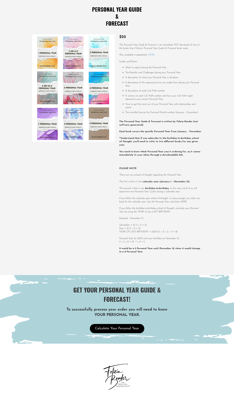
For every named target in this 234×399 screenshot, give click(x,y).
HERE (151, 55)
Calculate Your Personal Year (117, 328)
